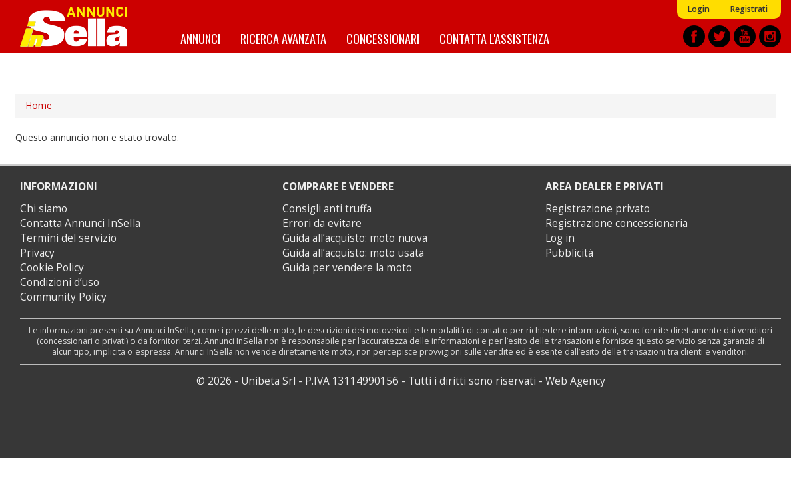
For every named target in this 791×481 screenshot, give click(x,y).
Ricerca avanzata (283, 38)
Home (38, 105)
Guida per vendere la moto (347, 268)
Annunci (200, 38)
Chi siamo (43, 209)
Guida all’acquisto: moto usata (353, 253)
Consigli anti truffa (327, 209)
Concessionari (382, 38)
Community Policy (63, 297)
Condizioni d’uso (59, 282)
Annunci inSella (82, 27)
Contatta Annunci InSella (80, 223)
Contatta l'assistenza (494, 38)
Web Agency (575, 381)
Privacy (37, 253)
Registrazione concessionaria (616, 223)
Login (698, 9)
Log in (560, 238)
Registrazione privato (597, 209)
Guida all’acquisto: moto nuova (354, 238)
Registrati (749, 9)
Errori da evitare (322, 223)
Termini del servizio (68, 238)
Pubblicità (569, 253)
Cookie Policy (52, 268)
